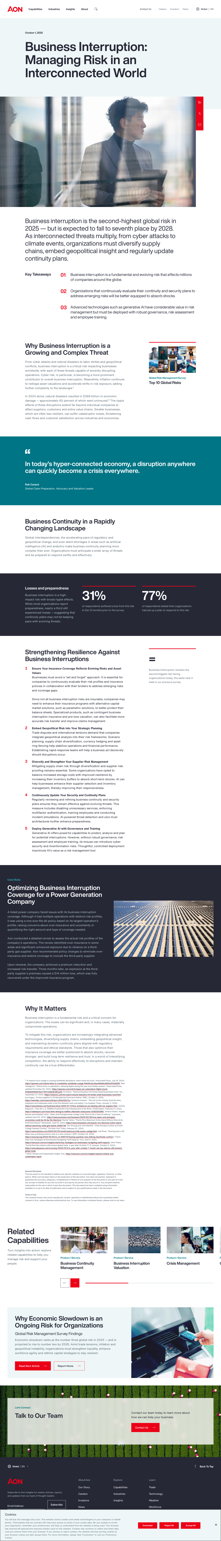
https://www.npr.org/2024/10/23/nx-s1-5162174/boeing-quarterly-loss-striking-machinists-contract (69, 1137)
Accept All (190, 1525)
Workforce (155, 1507)
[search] (96, 9)
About (84, 9)
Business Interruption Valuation (132, 1265)
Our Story (84, 1487)
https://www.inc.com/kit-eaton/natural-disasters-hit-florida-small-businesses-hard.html (82, 1094)
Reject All (169, 1525)
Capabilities (35, 9)
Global (205, 9)
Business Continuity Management (77, 1265)
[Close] (216, 1524)
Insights (70, 9)
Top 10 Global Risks (165, 382)
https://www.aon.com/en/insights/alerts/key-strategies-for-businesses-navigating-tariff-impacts (67, 1142)
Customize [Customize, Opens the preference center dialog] (148, 1525)
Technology (156, 1494)
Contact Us (145, 9)
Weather (154, 1500)
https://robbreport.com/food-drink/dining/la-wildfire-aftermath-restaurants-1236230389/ (64, 1111)
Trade (152, 1487)
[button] (33, 1365)
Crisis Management (183, 1263)
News (185, 9)
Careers (162, 9)
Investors (174, 9)
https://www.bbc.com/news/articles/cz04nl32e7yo (47, 1100)
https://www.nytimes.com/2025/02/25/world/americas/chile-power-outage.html (61, 1131)
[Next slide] (74, 1283)
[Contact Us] (145, 1427)
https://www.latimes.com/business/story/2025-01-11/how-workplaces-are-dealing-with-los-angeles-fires (71, 1106)
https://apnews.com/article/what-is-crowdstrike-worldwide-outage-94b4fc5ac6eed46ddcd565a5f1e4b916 (72, 1083)
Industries (54, 9)
